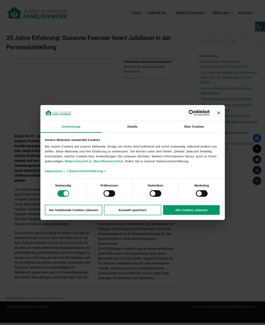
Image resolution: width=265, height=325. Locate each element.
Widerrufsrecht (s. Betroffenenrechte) (94, 161)
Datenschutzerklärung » (87, 171)
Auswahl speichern (132, 210)
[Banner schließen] (218, 112)
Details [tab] (132, 126)
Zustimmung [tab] (71, 126)
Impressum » (55, 171)
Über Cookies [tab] (194, 126)
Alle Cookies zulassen (191, 210)
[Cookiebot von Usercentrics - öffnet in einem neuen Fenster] (192, 113)
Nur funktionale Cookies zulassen (73, 210)
